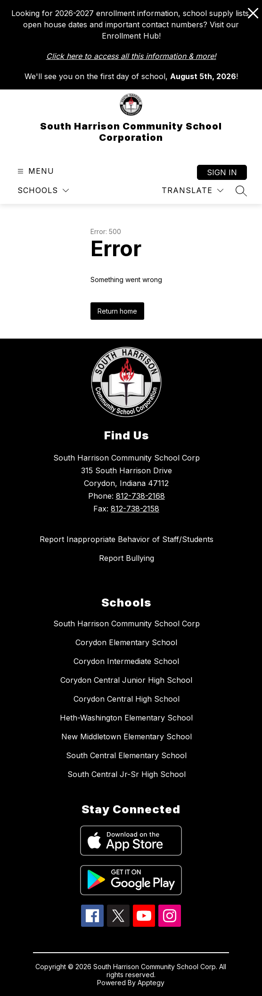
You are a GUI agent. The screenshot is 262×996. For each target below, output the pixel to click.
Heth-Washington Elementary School (126, 717)
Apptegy (151, 983)
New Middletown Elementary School (126, 736)
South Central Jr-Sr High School (126, 774)
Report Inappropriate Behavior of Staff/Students (126, 539)
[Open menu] (34, 171)
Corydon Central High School (127, 699)
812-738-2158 (135, 508)
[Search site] (241, 190)
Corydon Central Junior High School (126, 680)
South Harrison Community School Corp (126, 623)
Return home (117, 311)
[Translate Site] (192, 190)
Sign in (222, 172)
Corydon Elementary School (126, 642)
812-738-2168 (140, 496)
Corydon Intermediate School (126, 661)
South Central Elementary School (126, 755)
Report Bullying (126, 558)
